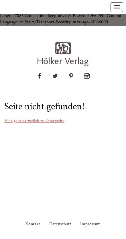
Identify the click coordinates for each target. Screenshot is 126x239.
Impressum (90, 224)
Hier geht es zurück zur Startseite (34, 121)
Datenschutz (60, 224)
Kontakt (32, 224)
